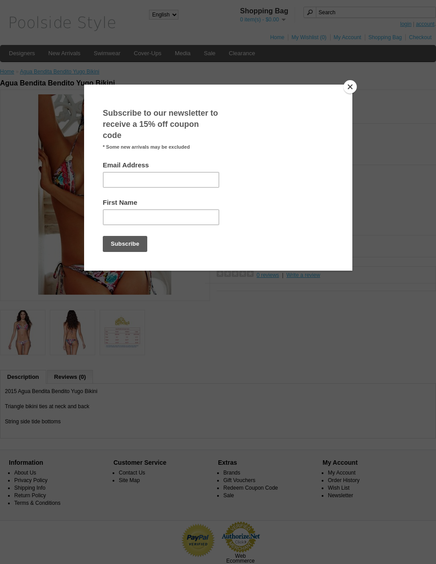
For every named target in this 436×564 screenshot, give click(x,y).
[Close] (350, 86)
